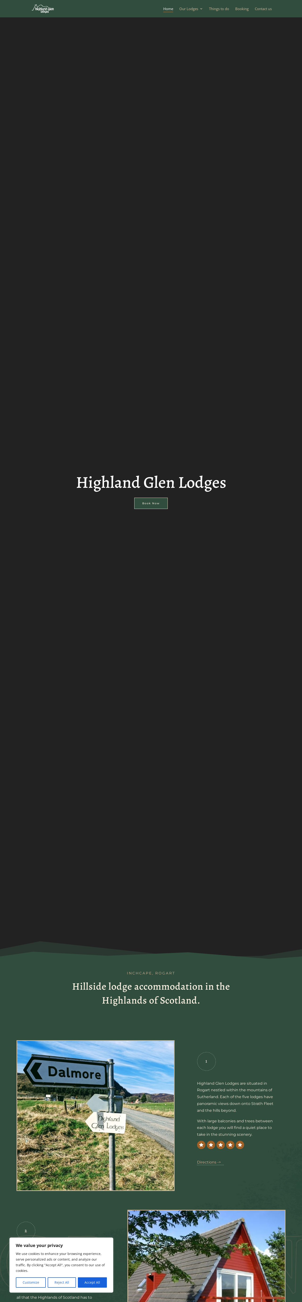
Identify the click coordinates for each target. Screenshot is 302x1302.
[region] (61, 1265)
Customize (31, 1282)
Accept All (92, 1282)
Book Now (151, 501)
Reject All (62, 1282)
